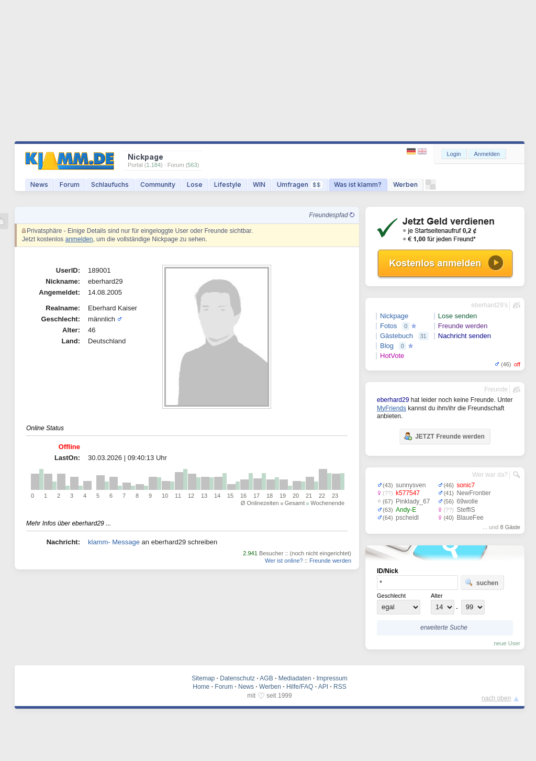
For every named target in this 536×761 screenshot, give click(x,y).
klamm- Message (114, 542)
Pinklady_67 (413, 501)
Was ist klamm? (358, 184)
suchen (481, 582)
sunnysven (411, 485)
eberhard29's (489, 305)
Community (157, 184)
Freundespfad (331, 215)
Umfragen (299, 184)
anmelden (79, 239)
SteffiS (465, 509)
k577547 (408, 493)
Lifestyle (227, 184)
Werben (405, 184)
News (39, 184)
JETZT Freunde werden (444, 436)
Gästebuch (396, 336)
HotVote (392, 356)
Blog (387, 346)
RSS (340, 686)
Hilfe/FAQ (299, 686)
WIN (259, 184)
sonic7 (465, 485)
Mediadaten (294, 678)
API (323, 686)
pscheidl (407, 517)
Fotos (388, 326)
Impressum (331, 678)
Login (454, 154)
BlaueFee (469, 517)
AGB (266, 678)
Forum (70, 184)
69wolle (467, 501)
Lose (195, 184)
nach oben (496, 698)
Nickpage (394, 316)
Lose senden (457, 316)
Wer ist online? (284, 560)
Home (201, 686)
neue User (507, 643)
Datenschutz (237, 678)
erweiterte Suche (443, 627)
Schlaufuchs (110, 184)
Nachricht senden (464, 336)
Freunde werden (330, 560)
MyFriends (391, 408)
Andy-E (406, 509)
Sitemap (203, 678)
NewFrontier (473, 493)
